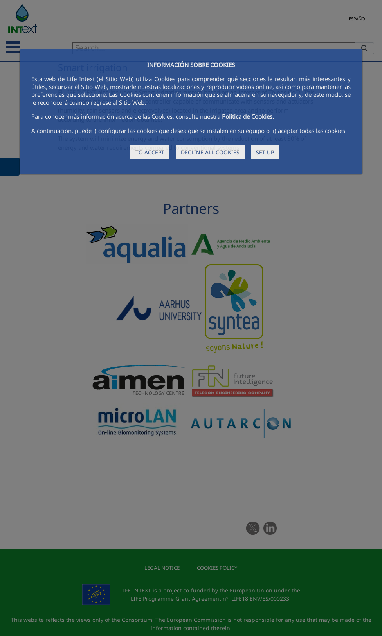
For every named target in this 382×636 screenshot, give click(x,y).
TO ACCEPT (149, 152)
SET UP (265, 152)
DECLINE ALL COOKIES (210, 152)
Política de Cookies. (248, 116)
